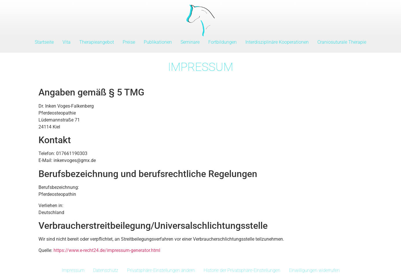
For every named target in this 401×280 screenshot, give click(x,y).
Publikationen (158, 42)
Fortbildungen (222, 42)
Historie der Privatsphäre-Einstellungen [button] (242, 270)
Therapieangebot (96, 42)
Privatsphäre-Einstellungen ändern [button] (161, 270)
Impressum (73, 270)
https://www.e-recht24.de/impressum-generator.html (107, 250)
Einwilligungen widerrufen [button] (314, 270)
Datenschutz (105, 270)
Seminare (190, 42)
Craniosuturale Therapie (341, 42)
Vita (66, 42)
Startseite (44, 42)
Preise (129, 42)
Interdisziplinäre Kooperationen (277, 42)
